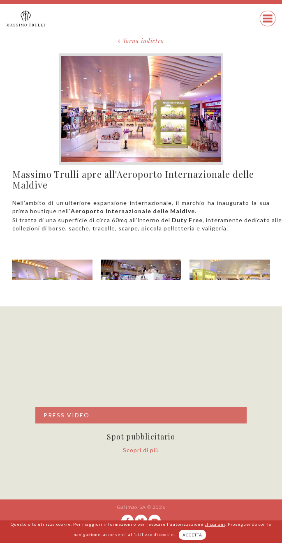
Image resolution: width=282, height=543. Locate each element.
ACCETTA (192, 534)
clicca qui (215, 524)
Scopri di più (141, 449)
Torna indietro (141, 41)
